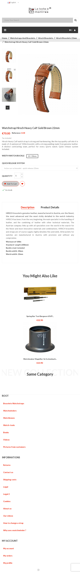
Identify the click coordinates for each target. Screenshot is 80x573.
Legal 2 (6, 494)
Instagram (38, 570)
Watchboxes (9, 418)
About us (7, 508)
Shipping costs (9, 479)
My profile (7, 563)
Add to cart (10, 184)
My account (8, 548)
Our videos (8, 516)
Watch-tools (9, 425)
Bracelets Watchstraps (13, 403)
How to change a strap (13, 523)
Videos (6, 439)
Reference (16, 133)
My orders (7, 555)
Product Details (50, 207)
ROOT (5, 395)
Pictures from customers (14, 447)
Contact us (8, 472)
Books (6, 432)
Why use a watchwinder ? (14, 530)
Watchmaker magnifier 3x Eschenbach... (40, 359)
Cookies (6, 501)
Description (27, 207)
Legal (5, 487)
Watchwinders (9, 410)
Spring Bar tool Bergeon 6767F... (40, 316)
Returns (6, 465)
